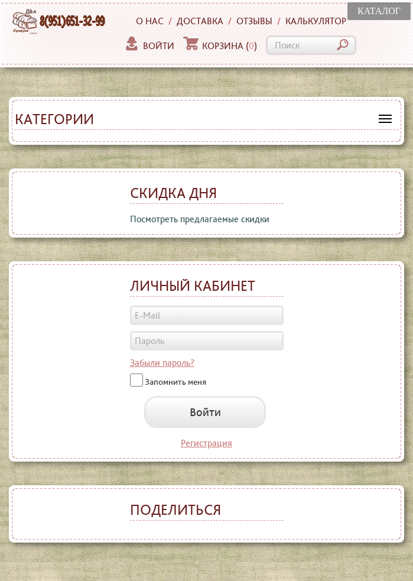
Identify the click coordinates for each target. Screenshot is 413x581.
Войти (149, 45)
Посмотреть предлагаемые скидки (199, 219)
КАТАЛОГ (379, 11)
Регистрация (206, 443)
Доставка (200, 21)
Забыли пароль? (162, 362)
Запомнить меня (175, 381)
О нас (150, 21)
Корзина (220, 45)
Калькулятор (315, 21)
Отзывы (254, 21)
